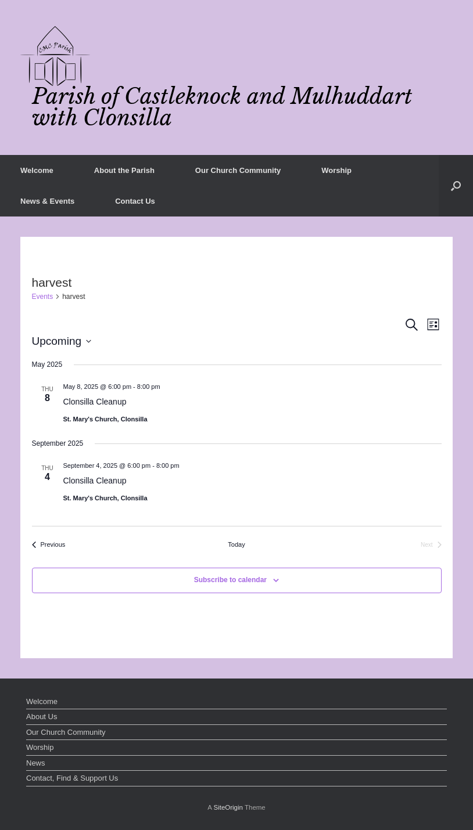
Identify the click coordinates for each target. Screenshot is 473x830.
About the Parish (124, 170)
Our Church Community (238, 170)
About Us (41, 716)
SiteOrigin (228, 807)
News (35, 763)
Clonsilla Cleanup (95, 401)
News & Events (47, 201)
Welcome (36, 170)
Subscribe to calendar (230, 580)
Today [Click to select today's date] (236, 544)
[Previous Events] (49, 544)
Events (42, 297)
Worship (336, 170)
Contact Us (135, 201)
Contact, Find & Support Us (72, 778)
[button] (456, 185)
